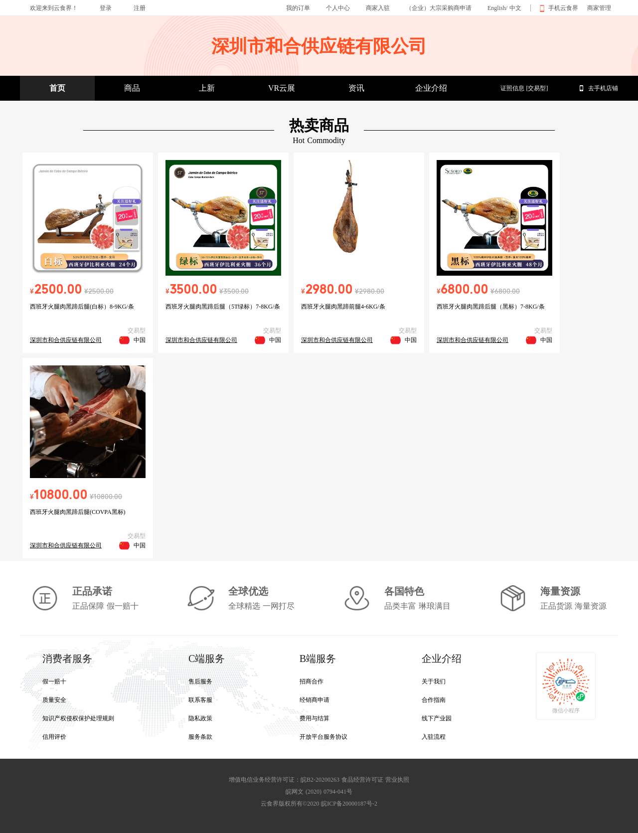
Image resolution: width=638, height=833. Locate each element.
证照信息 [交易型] (524, 88)
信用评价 (54, 736)
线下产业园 (437, 718)
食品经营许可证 (362, 779)
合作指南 (434, 699)
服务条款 (200, 736)
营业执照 (397, 779)
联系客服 (200, 699)
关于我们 (434, 681)
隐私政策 (200, 718)
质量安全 (54, 699)
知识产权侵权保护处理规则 (78, 718)
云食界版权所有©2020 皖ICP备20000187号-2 (319, 803)
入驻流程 (434, 736)
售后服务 (200, 681)
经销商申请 (314, 699)
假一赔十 (54, 681)
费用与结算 (314, 718)
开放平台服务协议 (323, 736)
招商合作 (311, 681)
